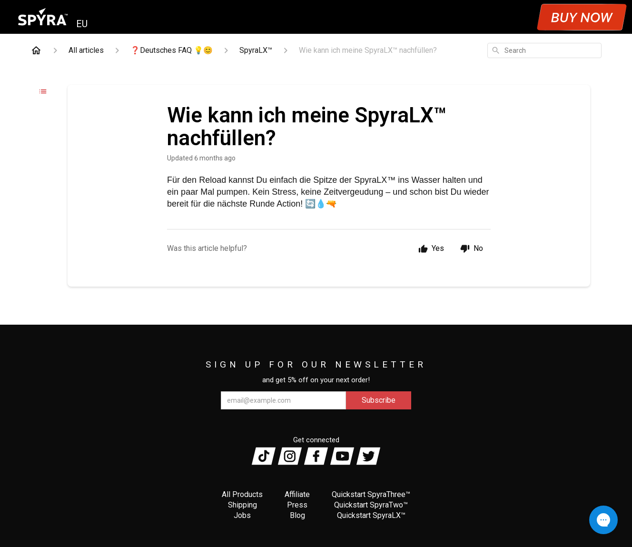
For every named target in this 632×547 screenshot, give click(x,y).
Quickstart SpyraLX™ (371, 515)
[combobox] (544, 50)
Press (297, 504)
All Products (242, 494)
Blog (297, 515)
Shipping (242, 504)
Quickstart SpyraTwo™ (371, 504)
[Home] (36, 50)
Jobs (242, 515)
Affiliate (297, 494)
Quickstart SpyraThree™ (371, 494)
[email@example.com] (283, 400)
